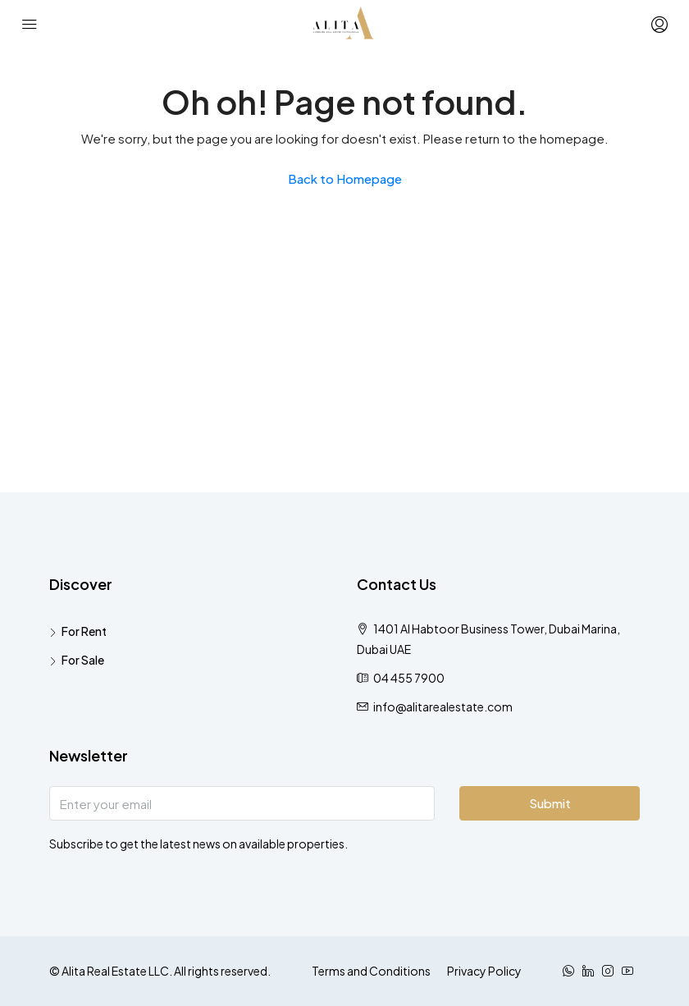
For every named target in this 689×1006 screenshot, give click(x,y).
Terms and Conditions (371, 970)
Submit (550, 803)
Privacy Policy (484, 970)
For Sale (83, 659)
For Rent (84, 631)
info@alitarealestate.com (443, 706)
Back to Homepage (345, 178)
